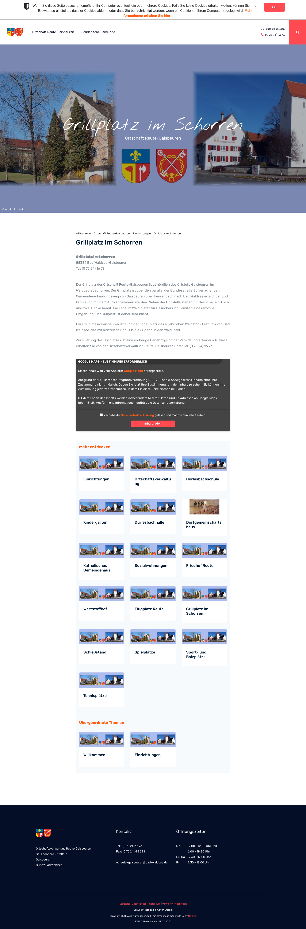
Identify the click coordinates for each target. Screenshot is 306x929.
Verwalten (167, 903)
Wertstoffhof (95, 609)
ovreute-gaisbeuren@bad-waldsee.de (142, 862)
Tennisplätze (95, 695)
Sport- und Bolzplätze (196, 654)
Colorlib (192, 916)
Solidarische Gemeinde (98, 32)
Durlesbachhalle (149, 522)
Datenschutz (139, 903)
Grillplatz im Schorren (197, 611)
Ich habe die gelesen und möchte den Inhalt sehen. (154, 415)
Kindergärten (95, 522)
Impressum (154, 903)
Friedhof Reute (199, 565)
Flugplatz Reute (149, 609)
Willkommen (83, 233)
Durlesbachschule (202, 479)
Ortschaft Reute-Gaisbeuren (53, 32)
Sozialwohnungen (151, 565)
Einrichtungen (142, 233)
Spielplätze (145, 652)
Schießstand (94, 652)
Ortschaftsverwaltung (153, 481)
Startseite (124, 903)
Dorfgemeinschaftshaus (204, 524)
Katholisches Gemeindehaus (96, 568)
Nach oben (181, 903)
